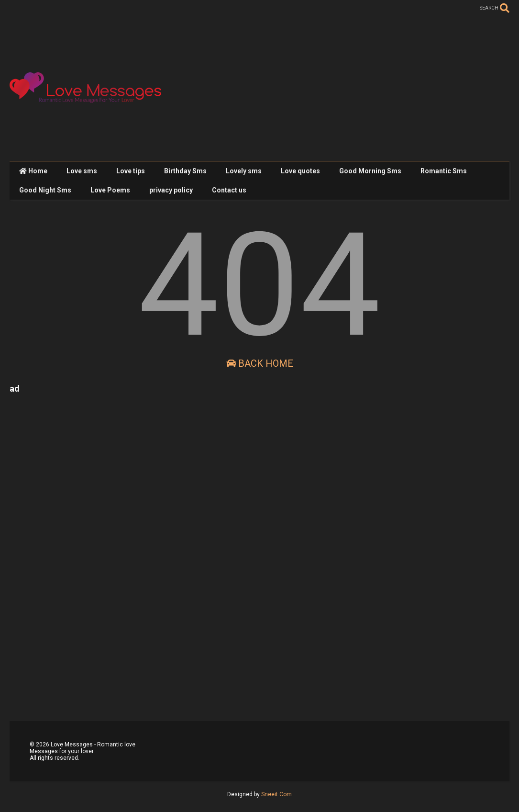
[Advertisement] (335, 89)
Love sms (81, 171)
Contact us (229, 190)
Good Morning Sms (370, 171)
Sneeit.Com (276, 794)
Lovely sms (244, 171)
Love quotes (300, 171)
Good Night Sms (45, 190)
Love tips (130, 171)
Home (33, 171)
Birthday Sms (185, 171)
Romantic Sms (443, 171)
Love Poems (110, 190)
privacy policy (171, 190)
